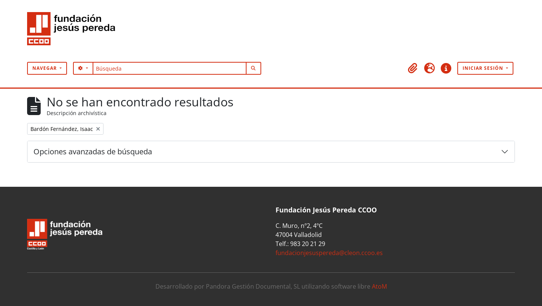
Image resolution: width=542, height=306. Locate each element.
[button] (413, 68)
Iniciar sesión (484, 68)
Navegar (45, 68)
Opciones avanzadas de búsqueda (92, 151)
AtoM (379, 286)
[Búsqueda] (169, 68)
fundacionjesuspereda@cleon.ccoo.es (329, 253)
